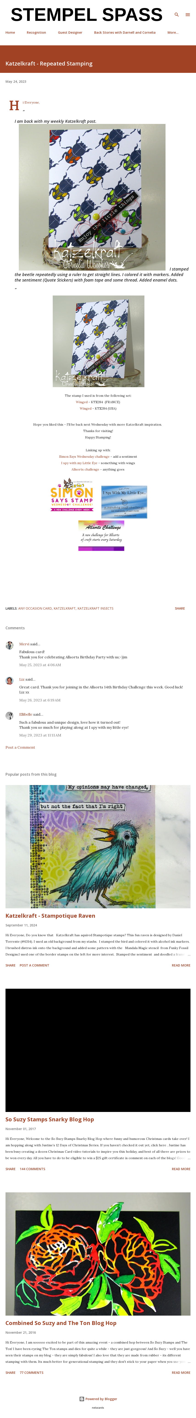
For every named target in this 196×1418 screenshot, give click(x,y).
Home (10, 32)
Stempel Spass (84, 14)
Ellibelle (25, 714)
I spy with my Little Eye (79, 463)
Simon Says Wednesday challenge (84, 456)
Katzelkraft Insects (95, 608)
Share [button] (180, 608)
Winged (82, 402)
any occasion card (35, 608)
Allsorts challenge (86, 469)
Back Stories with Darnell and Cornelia (125, 32)
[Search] (176, 8)
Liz (22, 679)
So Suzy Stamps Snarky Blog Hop (50, 1119)
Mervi (24, 644)
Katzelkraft (65, 608)
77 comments (31, 1372)
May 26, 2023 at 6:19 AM (40, 700)
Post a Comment (20, 747)
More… (173, 32)
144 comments (32, 1169)
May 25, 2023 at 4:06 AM (40, 664)
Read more (181, 965)
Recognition (36, 32)
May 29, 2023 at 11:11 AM (40, 735)
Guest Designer (70, 32)
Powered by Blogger (98, 1399)
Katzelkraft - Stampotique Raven (50, 915)
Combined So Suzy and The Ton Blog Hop (61, 1323)
